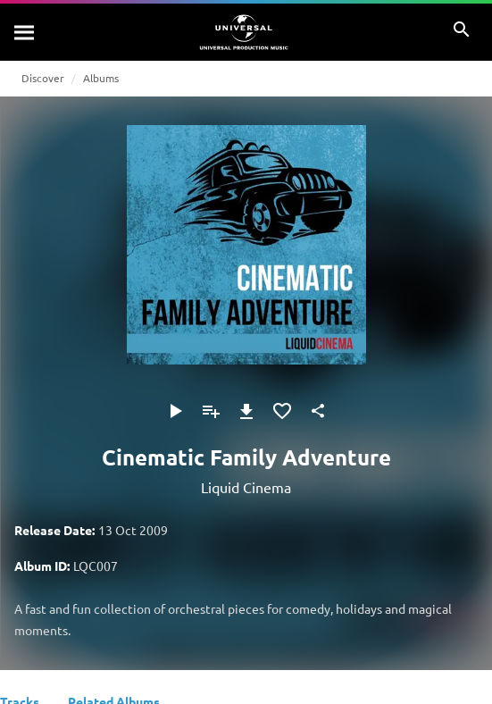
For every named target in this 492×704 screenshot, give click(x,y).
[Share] (318, 411)
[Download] (246, 411)
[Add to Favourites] (282, 411)
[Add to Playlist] (210, 411)
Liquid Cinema (246, 487)
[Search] (25, 32)
